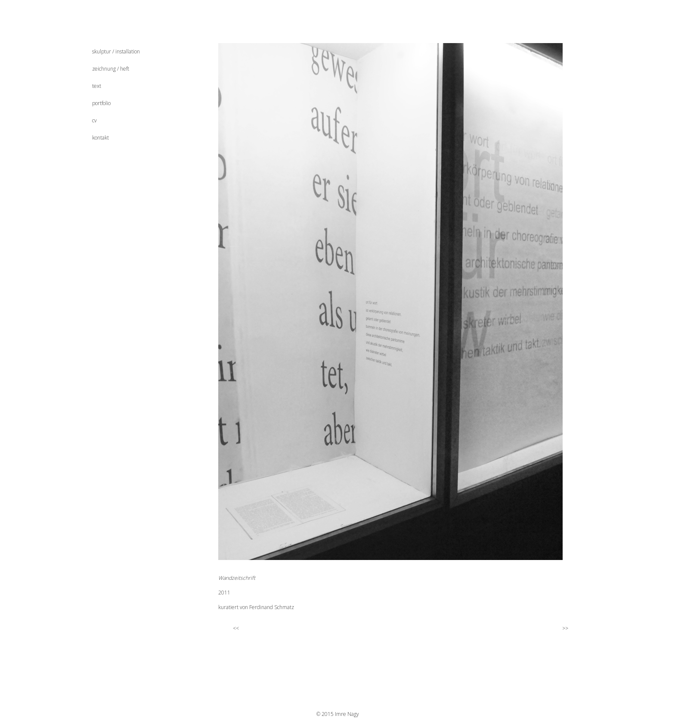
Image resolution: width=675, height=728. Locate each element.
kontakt (100, 137)
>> (569, 628)
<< (231, 628)
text (96, 86)
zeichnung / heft (110, 68)
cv (94, 120)
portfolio (101, 103)
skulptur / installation (116, 51)
